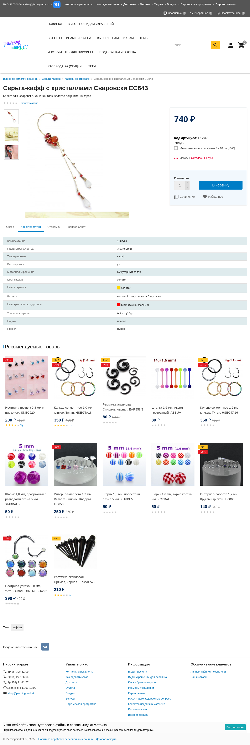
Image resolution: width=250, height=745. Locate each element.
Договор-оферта (106, 739)
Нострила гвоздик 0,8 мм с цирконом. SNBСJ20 (24, 410)
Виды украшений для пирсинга (147, 677)
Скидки (158, 4)
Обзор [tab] (10, 226)
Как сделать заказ (108, 4)
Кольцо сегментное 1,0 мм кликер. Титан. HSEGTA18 (73, 410)
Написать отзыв (29, 103)
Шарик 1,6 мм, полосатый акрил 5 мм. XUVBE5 (121, 496)
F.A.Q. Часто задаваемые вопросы (149, 698)
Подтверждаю (235, 727)
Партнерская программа (196, 4)
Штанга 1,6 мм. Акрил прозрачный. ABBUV (167, 410)
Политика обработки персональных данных (65, 739)
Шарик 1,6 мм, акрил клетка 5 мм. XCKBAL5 (172, 496)
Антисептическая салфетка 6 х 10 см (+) (207, 148)
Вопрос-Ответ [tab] (76, 226)
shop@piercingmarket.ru (37, 4)
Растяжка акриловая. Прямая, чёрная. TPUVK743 (74, 579)
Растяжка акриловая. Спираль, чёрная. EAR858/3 (123, 407)
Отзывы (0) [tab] (54, 226)
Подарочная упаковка (117, 52)
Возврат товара (138, 714)
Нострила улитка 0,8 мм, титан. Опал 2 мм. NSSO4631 (26, 588)
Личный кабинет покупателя (208, 671)
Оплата (70, 687)
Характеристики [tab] (31, 226)
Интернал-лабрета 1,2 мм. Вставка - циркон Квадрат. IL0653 (73, 499)
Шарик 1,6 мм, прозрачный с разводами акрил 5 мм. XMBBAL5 (25, 499)
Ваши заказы (199, 677)
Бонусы (171, 4)
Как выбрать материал (142, 682)
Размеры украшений (141, 687)
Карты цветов (136, 693)
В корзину (220, 185)
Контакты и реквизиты (78, 4)
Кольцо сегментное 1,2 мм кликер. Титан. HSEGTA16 (219, 410)
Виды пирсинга (137, 671)
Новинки (55, 24)
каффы (17, 627)
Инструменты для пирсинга (70, 52)
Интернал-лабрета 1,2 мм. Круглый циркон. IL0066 (219, 496)
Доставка (71, 682)
